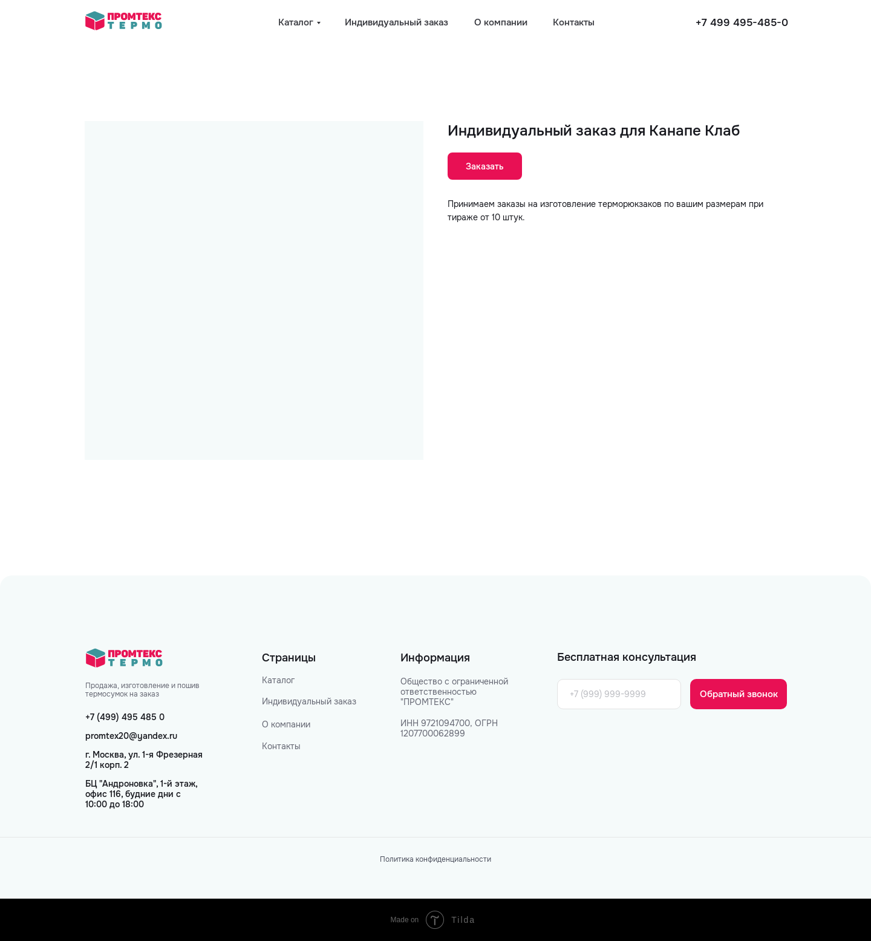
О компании (286, 724)
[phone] (619, 694)
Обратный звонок (739, 694)
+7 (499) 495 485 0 (125, 717)
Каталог (278, 680)
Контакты (281, 746)
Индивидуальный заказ (309, 701)
